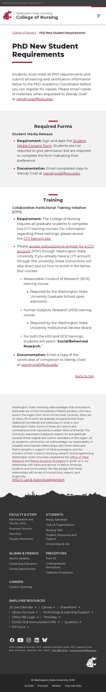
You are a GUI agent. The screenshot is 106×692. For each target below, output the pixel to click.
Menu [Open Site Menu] (98, 15)
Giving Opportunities (22, 568)
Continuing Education (23, 563)
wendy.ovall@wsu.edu (34, 99)
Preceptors (56, 553)
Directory (15, 533)
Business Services (20, 528)
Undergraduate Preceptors (55, 565)
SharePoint (68, 607)
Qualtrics (71, 622)
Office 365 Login (24, 617)
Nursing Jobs (54, 530)
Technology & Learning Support (67, 612)
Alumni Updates (19, 558)
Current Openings (20, 587)
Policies (43, 686)
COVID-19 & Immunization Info (34, 622)
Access (29, 686)
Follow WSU (73, 686)
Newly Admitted (56, 519)
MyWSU (56, 686)
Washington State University (23, 3)
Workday (51, 617)
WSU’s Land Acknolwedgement (38, 480)
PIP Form (19, 627)
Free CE (51, 558)
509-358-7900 (60, 650)
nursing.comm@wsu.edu (82, 650)
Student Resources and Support (61, 537)
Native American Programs (47, 461)
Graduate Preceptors (59, 572)
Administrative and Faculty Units (21, 521)
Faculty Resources (21, 539)
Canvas (47, 607)
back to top (84, 376)
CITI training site (37, 239)
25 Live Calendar (21, 607)
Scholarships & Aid (57, 544)
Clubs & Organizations (60, 524)
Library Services (23, 612)
